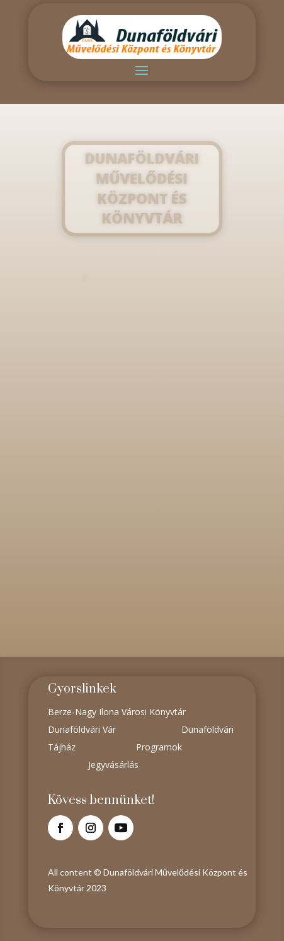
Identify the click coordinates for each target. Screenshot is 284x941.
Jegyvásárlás (113, 765)
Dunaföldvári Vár (82, 729)
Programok (159, 747)
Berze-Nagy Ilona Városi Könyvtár (117, 712)
